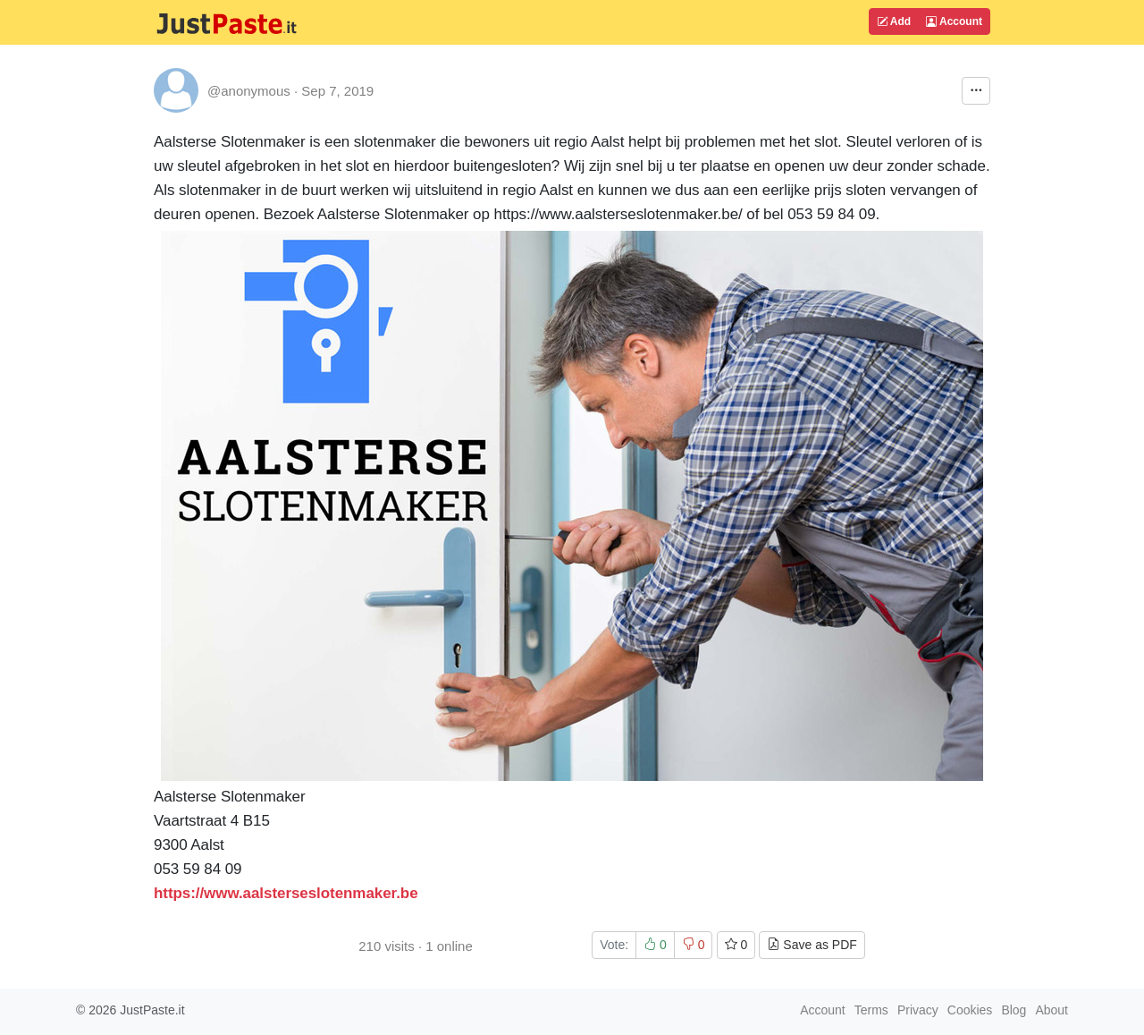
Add (894, 21)
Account (954, 21)
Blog (1013, 1010)
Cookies (970, 1010)
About (1051, 1010)
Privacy (917, 1010)
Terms (871, 1010)
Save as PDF (811, 944)
